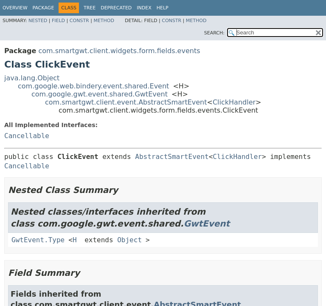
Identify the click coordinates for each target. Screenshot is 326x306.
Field (58, 20)
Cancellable (26, 136)
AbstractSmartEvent (171, 157)
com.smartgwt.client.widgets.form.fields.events (119, 51)
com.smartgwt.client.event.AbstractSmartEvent (126, 102)
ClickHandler (234, 102)
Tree (90, 8)
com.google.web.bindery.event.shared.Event (93, 86)
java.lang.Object (31, 78)
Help (163, 8)
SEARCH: (214, 33)
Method (103, 20)
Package (43, 8)
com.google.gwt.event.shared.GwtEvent (99, 94)
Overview (15, 8)
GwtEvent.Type (38, 240)
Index (144, 8)
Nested (37, 20)
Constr (79, 20)
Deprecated (116, 8)
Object (129, 240)
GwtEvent (207, 223)
